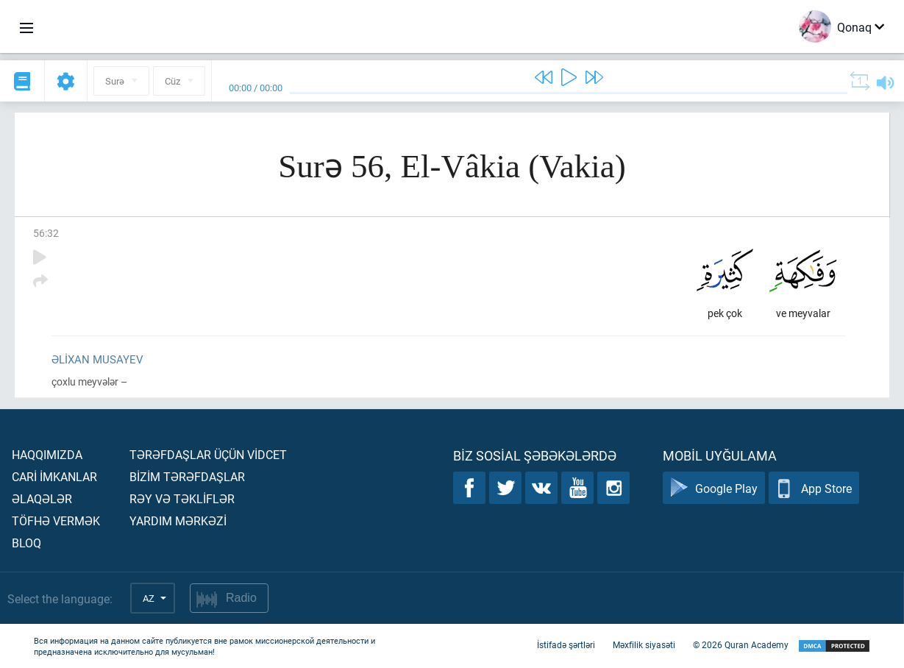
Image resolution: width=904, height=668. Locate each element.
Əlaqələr (42, 498)
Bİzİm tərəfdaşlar (187, 476)
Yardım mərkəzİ (178, 520)
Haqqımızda (47, 454)
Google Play (714, 488)
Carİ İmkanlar (54, 476)
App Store (814, 488)
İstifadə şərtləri (566, 644)
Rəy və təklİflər (182, 498)
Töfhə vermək (56, 520)
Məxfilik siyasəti (644, 644)
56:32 (46, 233)
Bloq (26, 542)
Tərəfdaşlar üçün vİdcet (208, 454)
